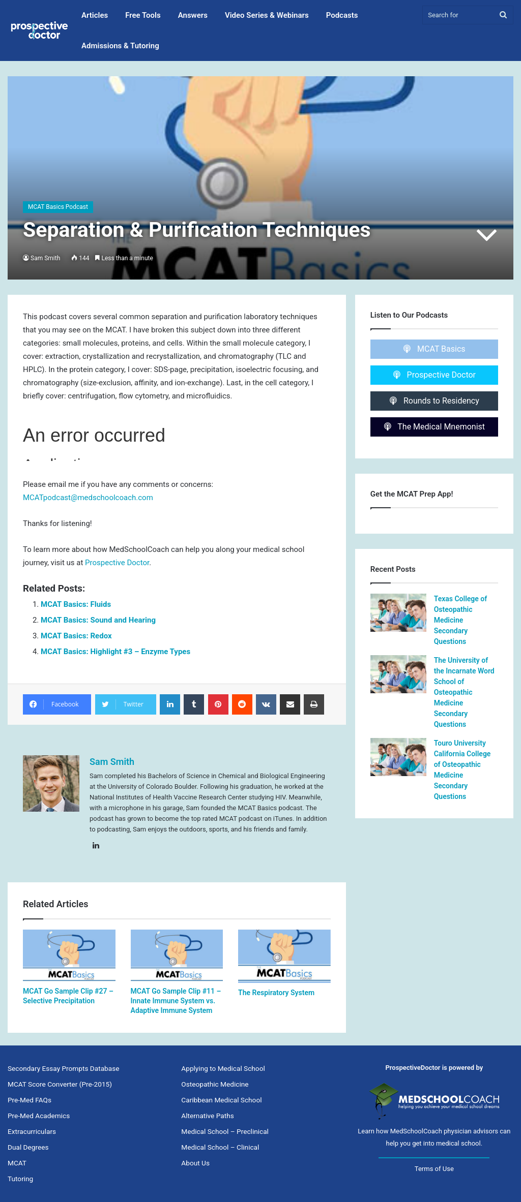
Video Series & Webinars (267, 15)
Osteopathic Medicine (214, 1084)
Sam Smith (46, 258)
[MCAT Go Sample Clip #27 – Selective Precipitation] (69, 955)
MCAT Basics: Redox (76, 635)
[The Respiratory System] (284, 956)
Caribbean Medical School (221, 1100)
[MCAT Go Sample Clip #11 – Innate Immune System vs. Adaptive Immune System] (177, 955)
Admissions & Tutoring (120, 45)
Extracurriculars (32, 1131)
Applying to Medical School (223, 1068)
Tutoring (20, 1179)
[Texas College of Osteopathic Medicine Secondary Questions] (398, 613)
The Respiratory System (276, 993)
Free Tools (142, 15)
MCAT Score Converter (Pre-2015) (60, 1084)
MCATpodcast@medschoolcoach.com (88, 497)
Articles (94, 15)
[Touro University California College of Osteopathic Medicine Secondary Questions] (398, 757)
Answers (193, 15)
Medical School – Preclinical (225, 1131)
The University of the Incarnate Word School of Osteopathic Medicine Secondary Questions (464, 692)
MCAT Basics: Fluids (76, 604)
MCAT (17, 1163)
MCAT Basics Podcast (58, 206)
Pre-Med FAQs (29, 1100)
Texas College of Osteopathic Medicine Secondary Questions (460, 620)
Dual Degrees (28, 1147)
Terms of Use (434, 1169)
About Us (195, 1163)
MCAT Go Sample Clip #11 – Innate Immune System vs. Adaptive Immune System (176, 1000)
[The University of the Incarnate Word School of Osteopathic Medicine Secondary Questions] (398, 674)
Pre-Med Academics (39, 1116)
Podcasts (342, 15)
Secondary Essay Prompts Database (63, 1068)
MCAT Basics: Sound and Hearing (98, 620)
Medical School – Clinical (220, 1147)
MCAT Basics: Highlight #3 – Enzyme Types (115, 651)
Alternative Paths (207, 1116)
